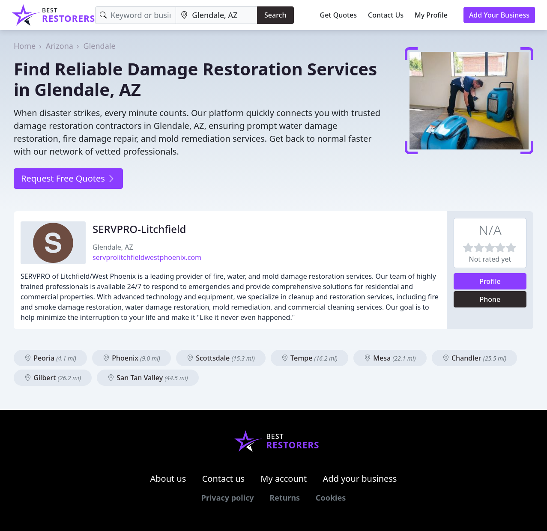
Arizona (59, 46)
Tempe (309, 358)
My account (283, 478)
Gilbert (52, 377)
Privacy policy (227, 497)
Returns (284, 497)
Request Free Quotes (68, 178)
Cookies (331, 497)
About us (168, 478)
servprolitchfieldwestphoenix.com (147, 257)
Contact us (223, 478)
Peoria (50, 358)
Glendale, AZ (113, 247)
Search (275, 15)
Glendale (100, 46)
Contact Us (386, 15)
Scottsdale (221, 358)
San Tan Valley (148, 377)
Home (25, 46)
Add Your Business (499, 15)
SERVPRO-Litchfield (139, 229)
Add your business (360, 478)
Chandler (474, 358)
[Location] (216, 15)
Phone (490, 299)
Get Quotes (338, 15)
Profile (490, 281)
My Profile (431, 15)
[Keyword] (135, 15)
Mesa (389, 358)
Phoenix (131, 358)
